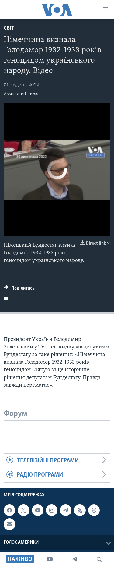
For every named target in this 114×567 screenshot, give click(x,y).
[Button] (19, 289)
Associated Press (21, 94)
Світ (9, 28)
